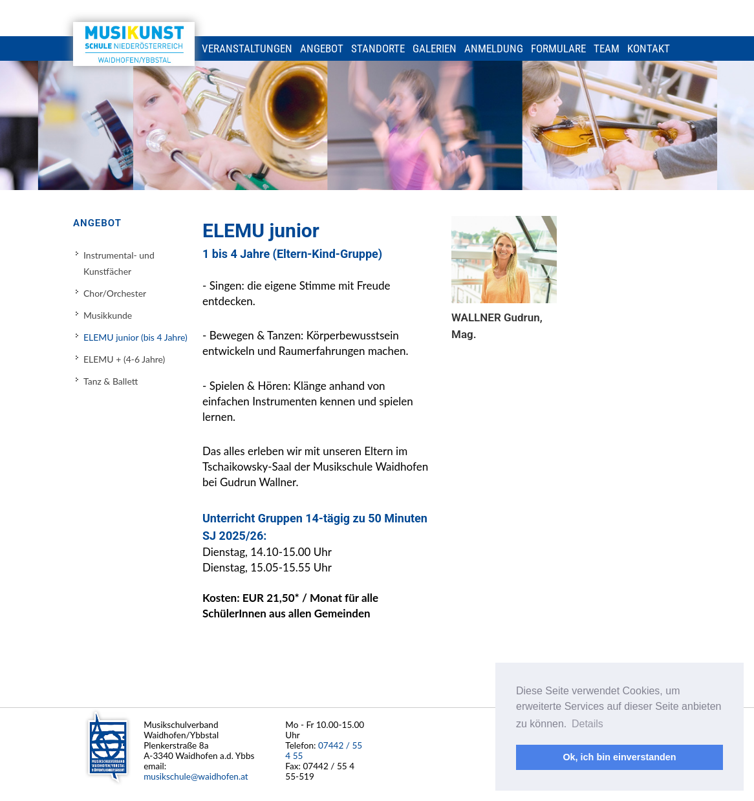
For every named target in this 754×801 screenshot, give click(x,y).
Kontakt (648, 48)
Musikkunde (107, 315)
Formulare (558, 48)
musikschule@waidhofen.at (196, 776)
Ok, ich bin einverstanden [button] (619, 757)
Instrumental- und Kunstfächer (119, 263)
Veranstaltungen (247, 48)
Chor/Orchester (114, 293)
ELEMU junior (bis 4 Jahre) (135, 337)
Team (606, 48)
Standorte (378, 48)
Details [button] (587, 723)
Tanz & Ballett (110, 381)
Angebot (321, 48)
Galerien (435, 48)
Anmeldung (493, 48)
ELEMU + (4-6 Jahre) (124, 359)
